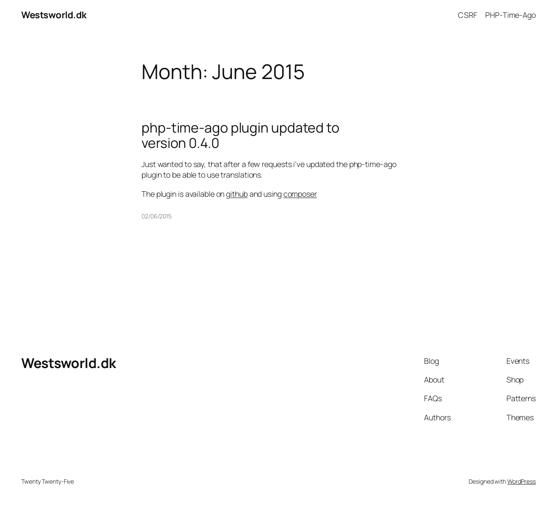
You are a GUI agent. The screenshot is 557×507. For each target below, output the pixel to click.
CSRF (467, 15)
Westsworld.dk (54, 14)
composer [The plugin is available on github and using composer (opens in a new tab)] (300, 194)
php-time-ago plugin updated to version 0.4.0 (240, 135)
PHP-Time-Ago (510, 15)
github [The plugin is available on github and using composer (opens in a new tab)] (236, 194)
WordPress (521, 481)
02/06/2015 (156, 216)
